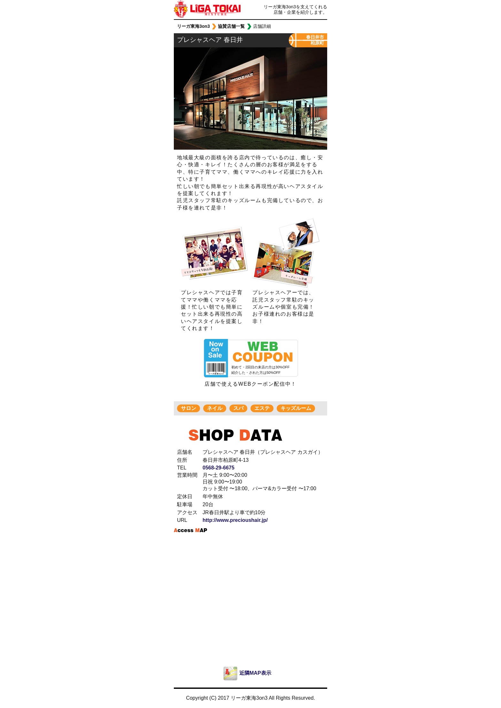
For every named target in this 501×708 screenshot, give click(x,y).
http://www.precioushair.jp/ (235, 520)
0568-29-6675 (219, 467)
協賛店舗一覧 (231, 26)
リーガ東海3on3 (192, 9)
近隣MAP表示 (255, 673)
